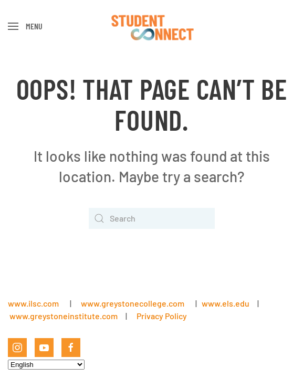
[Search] (152, 218)
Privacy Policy (162, 316)
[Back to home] (151, 26)
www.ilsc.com (33, 303)
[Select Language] (46, 365)
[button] (25, 26)
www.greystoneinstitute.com (63, 316)
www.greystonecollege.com (132, 303)
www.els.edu (224, 303)
